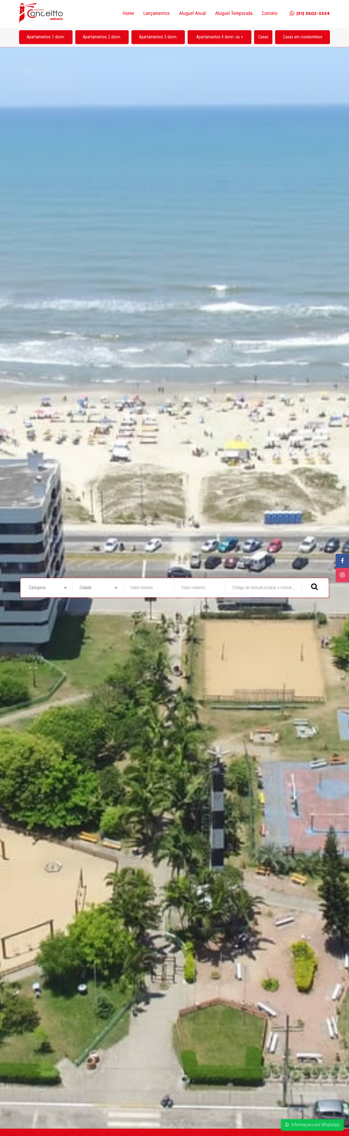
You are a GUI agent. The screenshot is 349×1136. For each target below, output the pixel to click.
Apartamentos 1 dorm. (46, 36)
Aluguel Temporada (233, 13)
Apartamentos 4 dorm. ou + (219, 36)
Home (128, 13)
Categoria (37, 587)
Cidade (86, 587)
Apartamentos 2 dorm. (102, 36)
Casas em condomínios (302, 36)
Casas (263, 36)
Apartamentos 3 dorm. (158, 36)
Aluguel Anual (192, 13)
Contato (269, 13)
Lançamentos (156, 13)
